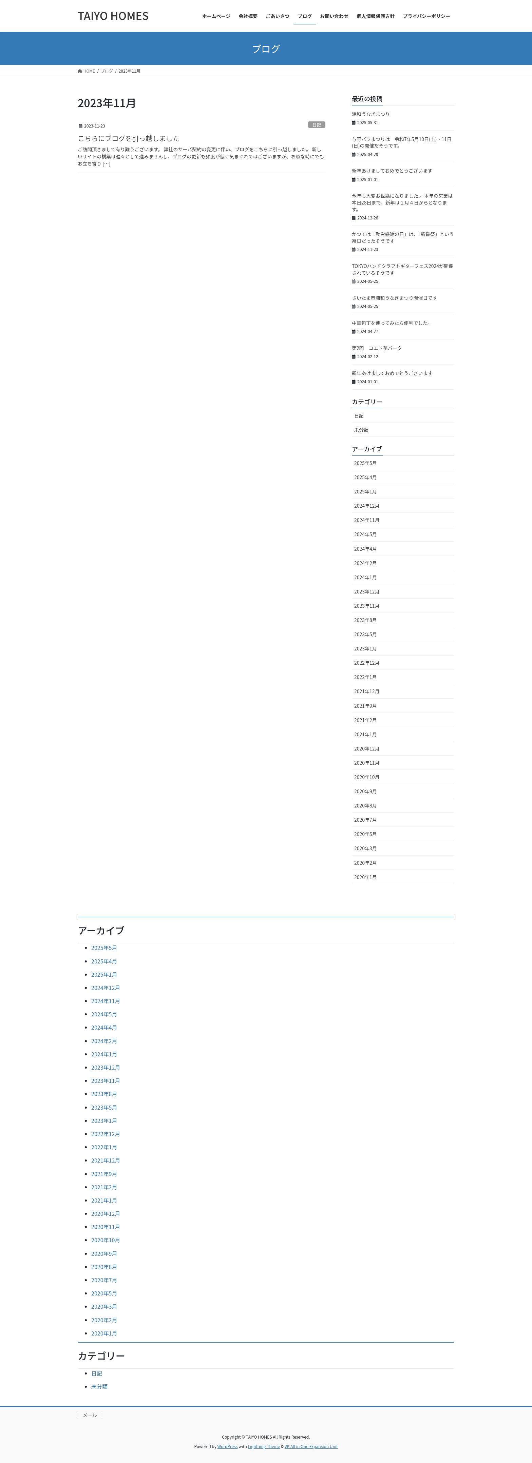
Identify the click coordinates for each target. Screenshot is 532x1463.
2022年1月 (365, 677)
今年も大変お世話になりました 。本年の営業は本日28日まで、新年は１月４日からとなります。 (402, 202)
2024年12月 (367, 505)
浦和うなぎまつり (371, 114)
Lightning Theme (264, 1446)
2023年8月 (365, 620)
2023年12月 (367, 591)
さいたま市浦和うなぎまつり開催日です (394, 297)
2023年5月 (365, 634)
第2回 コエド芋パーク (377, 348)
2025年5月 (365, 463)
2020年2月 (365, 862)
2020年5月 (365, 834)
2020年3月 (365, 848)
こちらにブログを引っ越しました (128, 138)
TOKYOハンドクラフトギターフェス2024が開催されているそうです (402, 269)
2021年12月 (367, 691)
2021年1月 (365, 734)
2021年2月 (365, 720)
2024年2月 (365, 563)
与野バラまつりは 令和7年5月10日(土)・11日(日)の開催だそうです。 (402, 142)
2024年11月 (367, 519)
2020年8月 (365, 805)
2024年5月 (365, 534)
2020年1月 (365, 877)
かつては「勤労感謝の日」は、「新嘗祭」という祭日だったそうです (403, 237)
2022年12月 (367, 662)
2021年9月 (365, 705)
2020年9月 (365, 791)
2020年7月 (365, 819)
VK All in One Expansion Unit (311, 1446)
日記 (316, 124)
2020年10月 (367, 777)
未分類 (361, 429)
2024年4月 (365, 548)
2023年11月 (367, 605)
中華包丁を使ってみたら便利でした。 (392, 322)
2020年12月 (367, 748)
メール (90, 1414)
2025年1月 (365, 491)
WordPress (227, 1446)
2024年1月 (365, 577)
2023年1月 (365, 648)
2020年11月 (367, 762)
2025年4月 (365, 477)
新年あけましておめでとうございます (392, 170)
